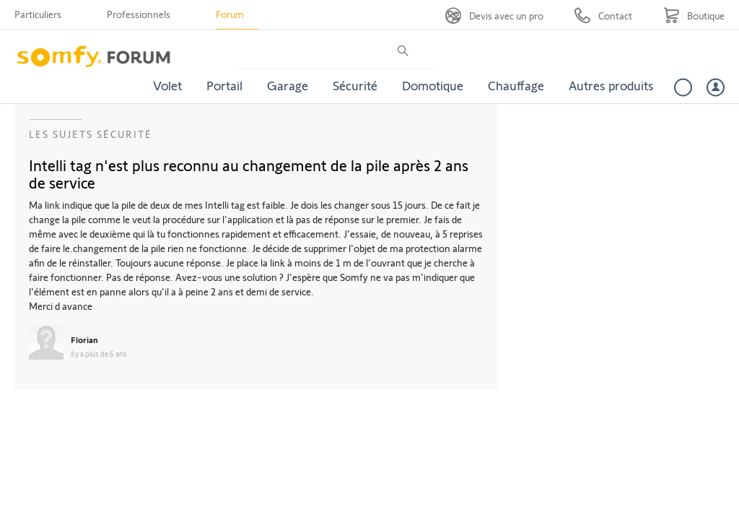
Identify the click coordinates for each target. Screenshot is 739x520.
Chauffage (516, 85)
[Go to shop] (694, 15)
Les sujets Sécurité (90, 134)
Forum (230, 14)
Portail (224, 85)
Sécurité (355, 85)
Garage (287, 85)
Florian (84, 339)
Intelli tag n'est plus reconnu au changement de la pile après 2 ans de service (248, 173)
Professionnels (138, 14)
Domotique (432, 85)
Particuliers (37, 14)
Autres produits (611, 85)
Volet (167, 85)
